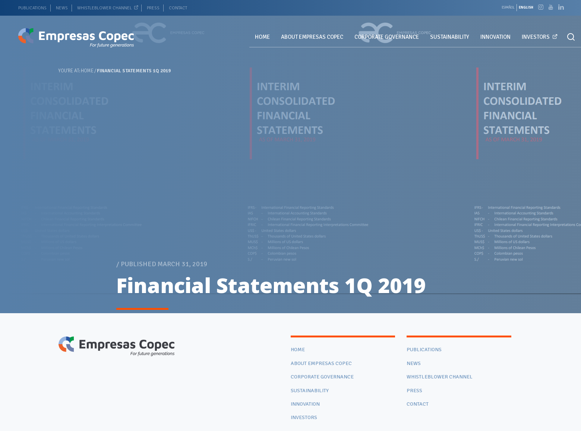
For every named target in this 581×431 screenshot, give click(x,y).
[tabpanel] (290, 156)
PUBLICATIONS (32, 8)
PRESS (153, 8)
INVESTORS (536, 37)
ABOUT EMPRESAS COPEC (312, 37)
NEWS (62, 8)
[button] (571, 37)
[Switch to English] (526, 7)
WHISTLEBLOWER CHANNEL (104, 8)
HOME (262, 37)
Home (87, 71)
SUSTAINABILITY (449, 37)
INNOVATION (495, 37)
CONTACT (178, 8)
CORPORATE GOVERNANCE (386, 37)
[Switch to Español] (508, 7)
